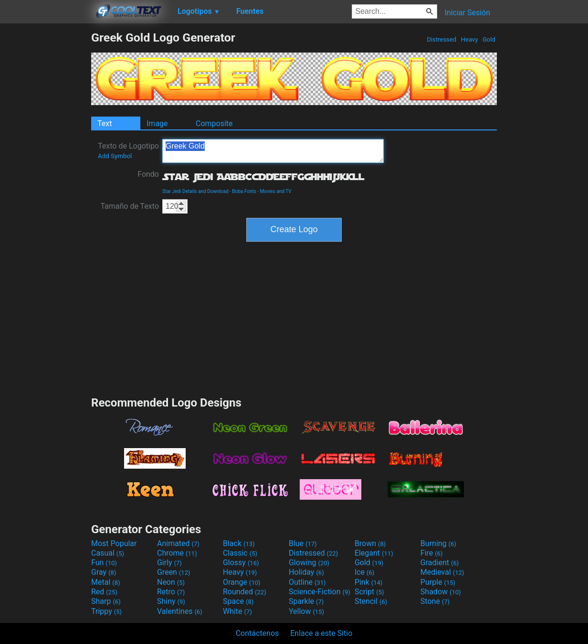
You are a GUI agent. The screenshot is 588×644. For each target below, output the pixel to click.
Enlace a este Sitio (321, 633)
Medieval (442, 572)
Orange (242, 582)
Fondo (148, 174)
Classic (240, 553)
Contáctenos (257, 633)
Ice (364, 572)
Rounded (244, 591)
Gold (489, 39)
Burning (438, 543)
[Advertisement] (45, 174)
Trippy (106, 611)
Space (238, 601)
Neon (171, 582)
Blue (303, 543)
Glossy (241, 562)
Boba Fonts (244, 191)
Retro (171, 591)
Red (104, 591)
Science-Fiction (319, 591)
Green (173, 572)
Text (104, 123)
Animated (178, 543)
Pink (369, 582)
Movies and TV (276, 191)
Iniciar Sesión (467, 12)
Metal (105, 582)
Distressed (441, 39)
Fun (104, 562)
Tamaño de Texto (129, 206)
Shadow (440, 591)
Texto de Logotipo (128, 150)
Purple (437, 582)
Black (239, 543)
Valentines (179, 611)
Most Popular (114, 543)
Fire (431, 553)
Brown (370, 543)
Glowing (309, 562)
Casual (107, 553)
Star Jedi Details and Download (195, 191)
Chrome (177, 553)
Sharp (106, 601)
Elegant (374, 553)
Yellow (306, 611)
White (237, 611)
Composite (214, 123)
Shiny (171, 601)
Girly (169, 562)
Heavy (470, 39)
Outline (307, 582)
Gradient (439, 562)
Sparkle (306, 601)
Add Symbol (115, 156)
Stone (435, 601)
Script (369, 591)
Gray (103, 572)
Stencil (371, 601)
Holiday (306, 572)
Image (157, 123)
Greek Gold (273, 151)
